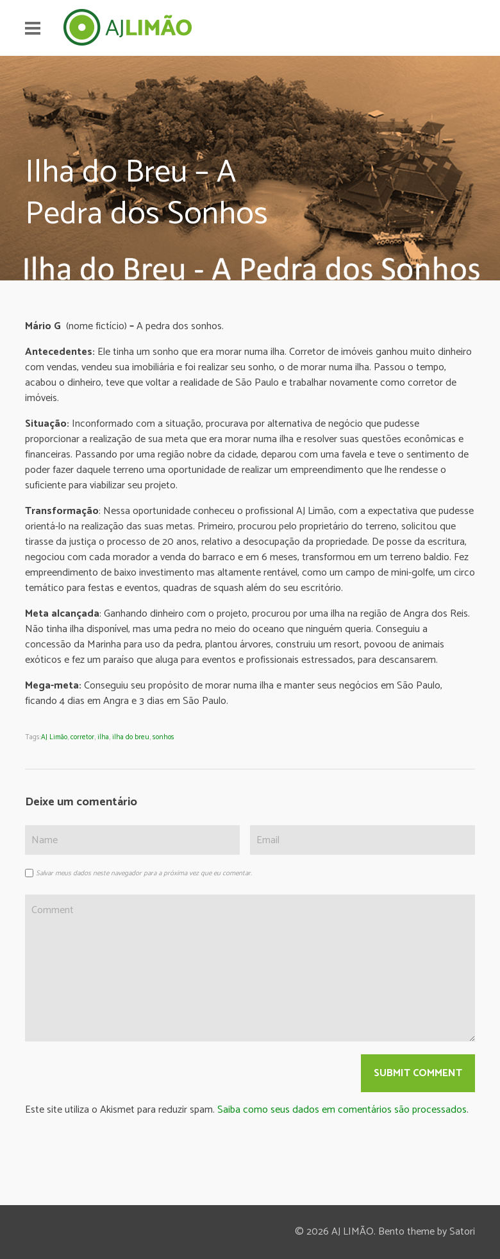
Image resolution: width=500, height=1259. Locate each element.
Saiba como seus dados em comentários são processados (342, 1109)
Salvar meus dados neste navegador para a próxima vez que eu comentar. (144, 873)
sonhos (163, 737)
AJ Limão (54, 737)
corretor (82, 737)
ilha (103, 737)
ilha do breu (130, 737)
